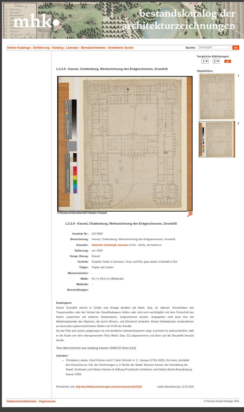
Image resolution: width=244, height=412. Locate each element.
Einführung (41, 47)
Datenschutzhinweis (21, 401)
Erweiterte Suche (120, 47)
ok (227, 61)
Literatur (72, 47)
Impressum (47, 401)
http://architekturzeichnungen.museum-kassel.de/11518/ (109, 386)
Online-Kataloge (18, 47)
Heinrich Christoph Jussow (110, 245)
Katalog (58, 47)
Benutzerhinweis (93, 47)
